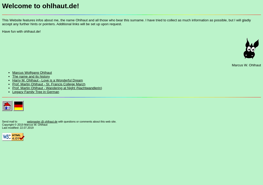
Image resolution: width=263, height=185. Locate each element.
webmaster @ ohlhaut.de (42, 121)
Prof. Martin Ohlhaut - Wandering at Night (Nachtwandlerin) (57, 88)
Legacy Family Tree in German (35, 92)
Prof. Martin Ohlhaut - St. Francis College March (48, 84)
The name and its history (31, 76)
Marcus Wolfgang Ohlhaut (32, 73)
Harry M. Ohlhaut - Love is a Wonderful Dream (47, 80)
